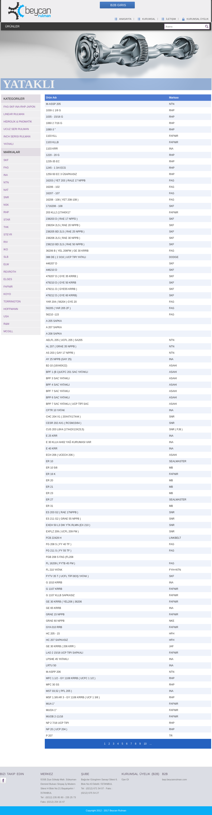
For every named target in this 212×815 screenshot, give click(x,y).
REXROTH (10, 271)
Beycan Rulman (118, 810)
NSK (6, 204)
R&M (6, 323)
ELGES (8, 279)
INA (6, 175)
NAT (6, 189)
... (151, 743)
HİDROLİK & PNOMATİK (18, 121)
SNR (6, 197)
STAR (7, 219)
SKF (6, 160)
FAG (6, 167)
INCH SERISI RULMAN (17, 136)
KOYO (7, 294)
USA (6, 316)
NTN (6, 182)
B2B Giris (118, 5)
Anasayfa (122, 19)
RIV (6, 242)
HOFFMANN (11, 309)
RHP (6, 212)
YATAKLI (9, 143)
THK (6, 227)
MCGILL (8, 331)
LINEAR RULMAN (14, 114)
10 (145, 743)
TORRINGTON (12, 301)
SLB (6, 256)
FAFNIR (8, 286)
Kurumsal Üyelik (195, 19)
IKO (6, 249)
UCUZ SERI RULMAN (16, 129)
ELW (6, 264)
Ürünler (12, 26)
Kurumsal (146, 19)
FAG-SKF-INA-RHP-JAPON (19, 106)
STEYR (8, 234)
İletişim (168, 19)
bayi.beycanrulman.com (174, 779)
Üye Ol (125, 779)
